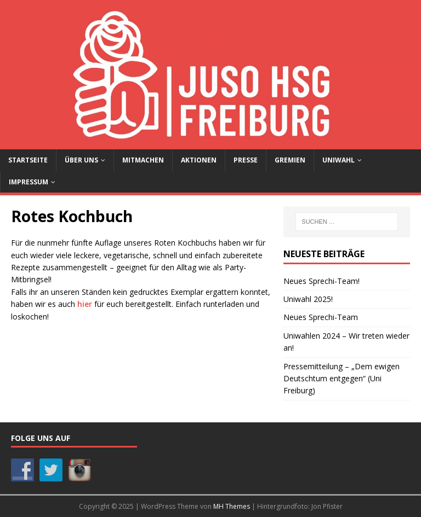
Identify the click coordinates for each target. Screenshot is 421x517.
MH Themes (231, 506)
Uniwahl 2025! (308, 299)
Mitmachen (143, 160)
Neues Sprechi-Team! (321, 281)
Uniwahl (338, 160)
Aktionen (199, 160)
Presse (246, 160)
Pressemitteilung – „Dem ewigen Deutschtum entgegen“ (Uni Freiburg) (341, 378)
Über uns (81, 160)
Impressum (28, 182)
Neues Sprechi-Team (320, 317)
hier (84, 304)
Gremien (290, 160)
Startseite (28, 160)
